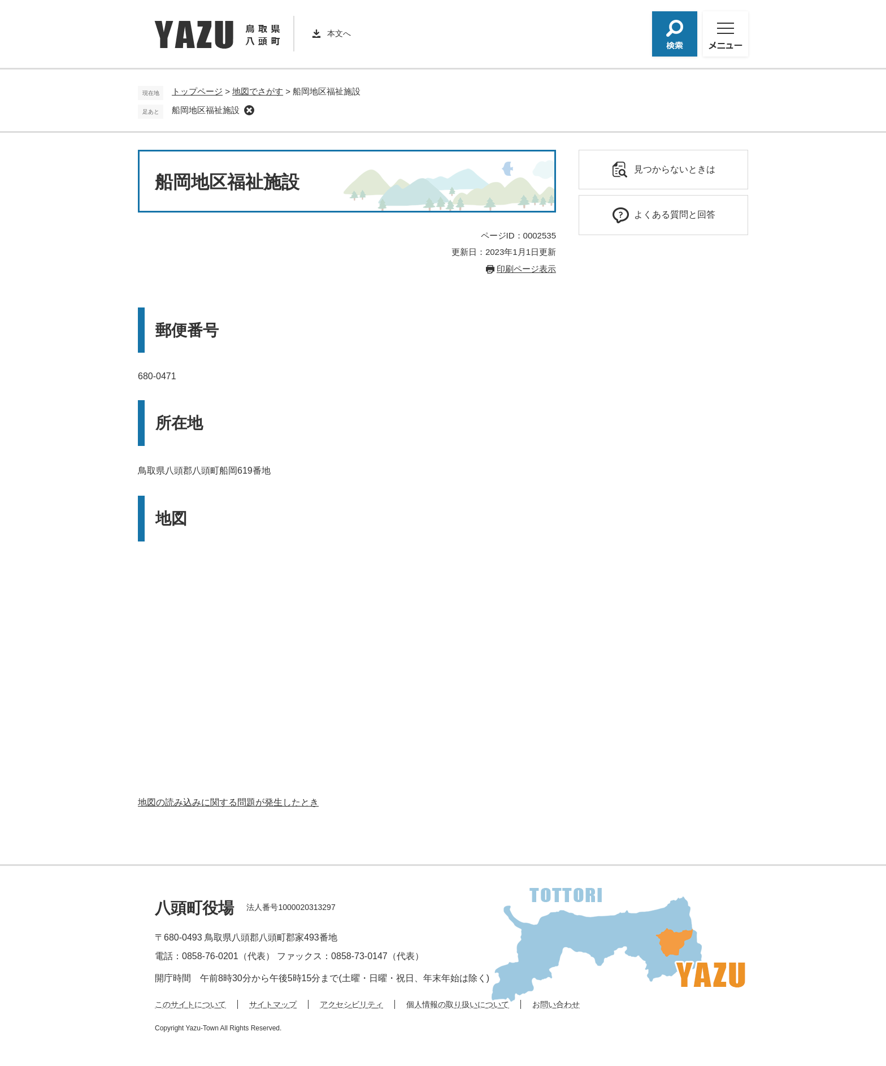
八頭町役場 (194, 908)
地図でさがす (257, 91)
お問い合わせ (556, 1004)
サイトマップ (273, 1004)
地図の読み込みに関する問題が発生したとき (228, 802)
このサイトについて (190, 1004)
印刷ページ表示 (526, 269)
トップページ (197, 91)
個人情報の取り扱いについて (457, 1004)
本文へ (339, 33)
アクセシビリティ (351, 1004)
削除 (249, 110)
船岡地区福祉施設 (206, 110)
